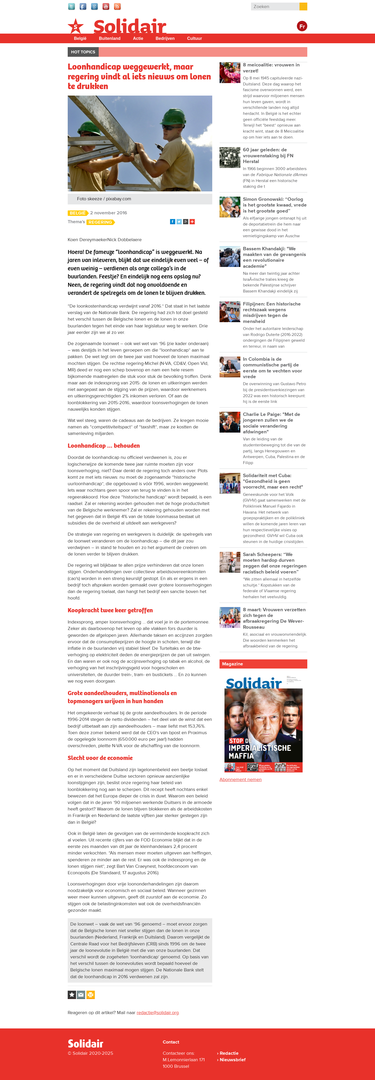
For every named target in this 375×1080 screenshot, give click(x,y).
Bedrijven (165, 38)
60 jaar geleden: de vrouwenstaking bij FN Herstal (268, 156)
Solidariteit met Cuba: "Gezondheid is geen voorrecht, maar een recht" (273, 481)
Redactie (229, 1053)
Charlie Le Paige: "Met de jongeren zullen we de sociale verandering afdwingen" (271, 423)
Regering (100, 222)
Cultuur (194, 38)
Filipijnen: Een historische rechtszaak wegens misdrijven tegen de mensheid (272, 312)
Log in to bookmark (72, 995)
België (80, 38)
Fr (302, 26)
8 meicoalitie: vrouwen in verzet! (271, 68)
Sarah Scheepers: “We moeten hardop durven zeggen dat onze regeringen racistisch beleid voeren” (275, 563)
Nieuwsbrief (233, 1060)
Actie (138, 38)
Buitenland (110, 38)
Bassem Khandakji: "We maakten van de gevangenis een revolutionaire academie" (274, 257)
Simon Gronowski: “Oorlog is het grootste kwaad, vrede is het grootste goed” (275, 205)
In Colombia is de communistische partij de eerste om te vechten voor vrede (272, 368)
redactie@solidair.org (158, 1012)
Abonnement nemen (241, 779)
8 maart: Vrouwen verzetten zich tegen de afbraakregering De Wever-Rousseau (274, 618)
